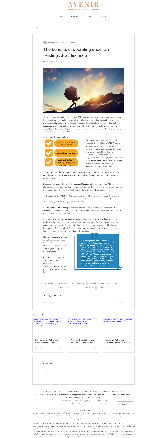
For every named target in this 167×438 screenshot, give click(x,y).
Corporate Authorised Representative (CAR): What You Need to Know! (118, 341)
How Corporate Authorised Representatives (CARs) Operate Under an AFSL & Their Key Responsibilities (46, 341)
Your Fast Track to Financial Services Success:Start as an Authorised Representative (83, 341)
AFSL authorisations (78, 283)
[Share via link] (60, 296)
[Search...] (126, 404)
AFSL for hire (89, 288)
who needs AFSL (50, 288)
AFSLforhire (49, 283)
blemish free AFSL (104, 288)
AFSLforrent (93, 283)
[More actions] (122, 42)
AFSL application (62, 283)
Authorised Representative (110, 283)
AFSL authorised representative (71, 288)
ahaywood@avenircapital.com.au (83, 404)
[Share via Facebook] (44, 296)
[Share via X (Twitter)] (50, 296)
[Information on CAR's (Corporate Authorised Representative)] (118, 327)
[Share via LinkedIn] (55, 296)
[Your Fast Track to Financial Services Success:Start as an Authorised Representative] (83, 327)
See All (132, 314)
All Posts (35, 28)
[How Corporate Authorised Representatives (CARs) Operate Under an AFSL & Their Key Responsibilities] (48, 327)
